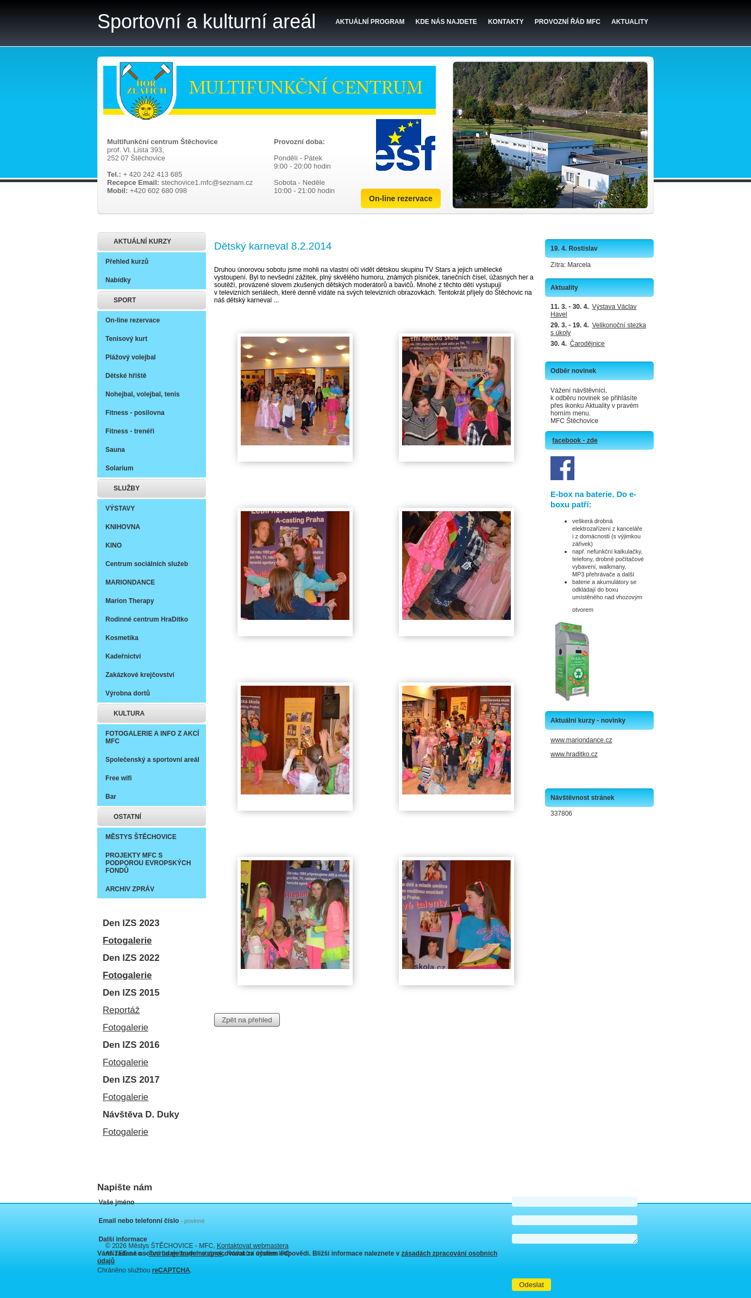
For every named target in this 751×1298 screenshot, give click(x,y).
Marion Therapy (129, 601)
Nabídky (118, 280)
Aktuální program (369, 22)
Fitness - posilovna (135, 413)
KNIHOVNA (122, 527)
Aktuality (629, 22)
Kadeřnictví (123, 656)
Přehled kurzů (126, 261)
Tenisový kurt (126, 339)
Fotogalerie (127, 940)
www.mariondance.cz (581, 740)
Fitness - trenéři (129, 431)
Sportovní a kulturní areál (206, 21)
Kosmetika (122, 638)
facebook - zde (574, 440)
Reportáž (121, 1010)
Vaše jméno (116, 1202)
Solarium (119, 468)
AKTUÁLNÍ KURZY (142, 241)
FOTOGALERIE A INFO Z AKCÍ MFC (152, 737)
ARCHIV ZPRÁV (129, 889)
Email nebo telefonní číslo (151, 1221)
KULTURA (129, 713)
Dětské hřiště (125, 376)
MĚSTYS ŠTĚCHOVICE (141, 837)
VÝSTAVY (120, 508)
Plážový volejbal (130, 357)
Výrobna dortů (127, 693)
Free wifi (118, 778)
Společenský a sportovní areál (152, 759)
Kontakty (506, 22)
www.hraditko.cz (574, 754)
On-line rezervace (401, 198)
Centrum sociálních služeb (146, 564)
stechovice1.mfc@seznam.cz (207, 182)
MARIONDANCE (130, 582)
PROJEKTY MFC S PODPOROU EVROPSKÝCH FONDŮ (148, 863)
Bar (110, 796)
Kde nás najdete (446, 22)
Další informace (122, 1239)
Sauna (115, 450)
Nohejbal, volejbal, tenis (142, 394)
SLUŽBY (127, 488)
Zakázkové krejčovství (139, 675)
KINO (113, 545)
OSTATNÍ (127, 817)
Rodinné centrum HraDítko (146, 619)
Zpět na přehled (247, 1020)
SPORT (125, 300)
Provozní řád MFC (567, 22)
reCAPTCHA (171, 1270)
